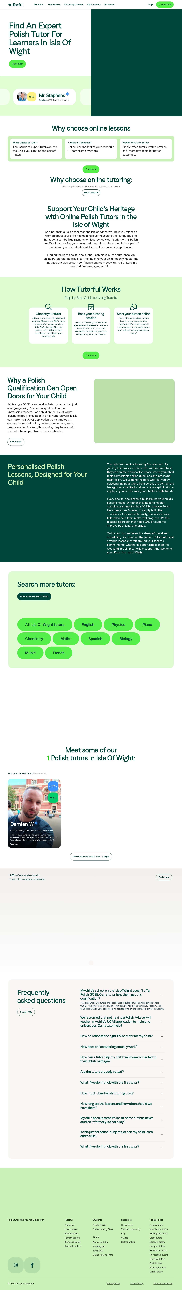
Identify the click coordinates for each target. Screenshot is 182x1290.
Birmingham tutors (159, 1233)
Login (150, 4)
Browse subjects (73, 1242)
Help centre (127, 1225)
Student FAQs (99, 1225)
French (58, 653)
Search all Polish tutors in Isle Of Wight (91, 856)
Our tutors (39, 4)
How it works (54, 4)
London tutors (156, 1225)
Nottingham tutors (159, 1255)
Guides (124, 1238)
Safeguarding (128, 1242)
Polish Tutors (26, 773)
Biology (126, 638)
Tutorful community (130, 1229)
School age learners (73, 4)
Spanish (95, 638)
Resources (109, 4)
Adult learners (94, 4)
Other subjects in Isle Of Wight (34, 596)
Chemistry (34, 638)
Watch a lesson (91, 192)
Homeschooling (72, 1238)
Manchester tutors (159, 1229)
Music (30, 653)
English (88, 624)
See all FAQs (26, 1012)
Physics (118, 624)
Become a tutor (100, 1242)
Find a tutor (17, 64)
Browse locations (73, 1246)
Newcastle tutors (158, 1250)
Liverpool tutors (157, 1246)
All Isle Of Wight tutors (44, 624)
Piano (147, 624)
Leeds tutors (156, 1238)
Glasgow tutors (157, 1242)
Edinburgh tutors (158, 1267)
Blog (123, 1233)
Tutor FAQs (98, 1250)
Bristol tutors (156, 1263)
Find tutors (13, 773)
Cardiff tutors (156, 1271)
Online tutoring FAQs (103, 1229)
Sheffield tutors (157, 1259)
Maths (65, 638)
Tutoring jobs (99, 1246)
